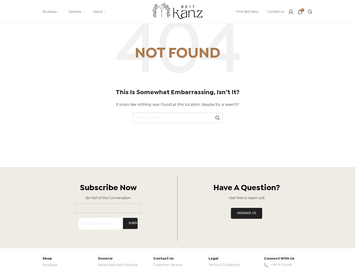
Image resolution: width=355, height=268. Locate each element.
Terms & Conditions (224, 265)
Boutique (50, 265)
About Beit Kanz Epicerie (118, 265)
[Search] (310, 11)
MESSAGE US (246, 213)
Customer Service (167, 265)
